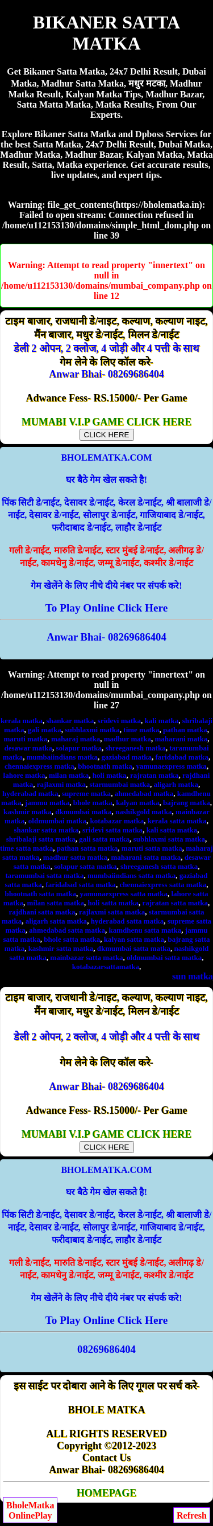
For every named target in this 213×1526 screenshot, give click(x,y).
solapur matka (79, 748)
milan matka (69, 775)
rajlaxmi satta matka (112, 912)
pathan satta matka (87, 848)
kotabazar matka (117, 821)
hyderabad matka (30, 793)
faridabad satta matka (80, 884)
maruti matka (26, 739)
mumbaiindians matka (62, 757)
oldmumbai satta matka (164, 957)
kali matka (162, 720)
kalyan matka (137, 802)
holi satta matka (113, 903)
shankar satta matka (46, 830)
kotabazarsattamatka (105, 966)
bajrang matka (186, 802)
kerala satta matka (177, 821)
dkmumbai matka (83, 811)
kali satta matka (172, 830)
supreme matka (86, 793)
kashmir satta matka (61, 948)
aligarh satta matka (56, 921)
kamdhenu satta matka (144, 930)
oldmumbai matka (57, 821)
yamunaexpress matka (171, 766)
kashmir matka (27, 811)
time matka (141, 729)
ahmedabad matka (144, 793)
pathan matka (185, 729)
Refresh (192, 1515)
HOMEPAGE (107, 1493)
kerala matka (22, 720)
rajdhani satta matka (42, 912)
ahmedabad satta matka (67, 930)
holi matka (110, 775)
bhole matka (92, 802)
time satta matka (26, 848)
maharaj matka (75, 739)
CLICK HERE (107, 434)
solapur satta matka (85, 866)
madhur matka (127, 739)
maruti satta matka (152, 848)
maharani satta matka (146, 857)
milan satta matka (55, 903)
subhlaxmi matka (92, 729)
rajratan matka (154, 775)
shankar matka (70, 720)
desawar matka (28, 748)
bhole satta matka (72, 939)
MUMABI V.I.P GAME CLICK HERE (106, 428)
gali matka (44, 729)
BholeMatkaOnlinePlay (30, 1510)
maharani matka (180, 739)
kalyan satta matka (134, 939)
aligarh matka (176, 784)
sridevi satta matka (112, 830)
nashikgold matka (143, 811)
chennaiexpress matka (39, 766)
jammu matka (47, 802)
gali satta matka (104, 839)
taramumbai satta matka (44, 875)
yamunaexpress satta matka (124, 893)
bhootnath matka (105, 766)
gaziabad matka (126, 757)
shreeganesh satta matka (159, 866)
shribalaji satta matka (41, 839)
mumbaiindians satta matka (131, 875)
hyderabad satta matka (127, 921)
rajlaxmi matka (61, 784)
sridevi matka (119, 720)
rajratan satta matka (175, 903)
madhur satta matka (75, 857)
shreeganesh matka (135, 748)
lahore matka (24, 775)
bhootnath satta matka (40, 893)
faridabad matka (181, 757)
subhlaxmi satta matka (169, 839)
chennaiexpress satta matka (162, 884)
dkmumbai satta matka (133, 948)
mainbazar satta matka (86, 957)
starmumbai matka (120, 784)
